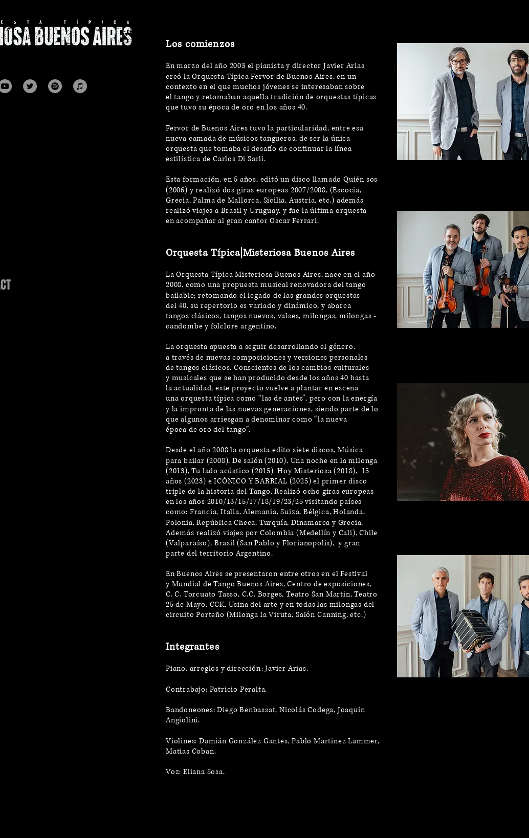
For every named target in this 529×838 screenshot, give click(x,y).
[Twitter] (30, 86)
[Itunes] (80, 86)
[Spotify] (55, 86)
